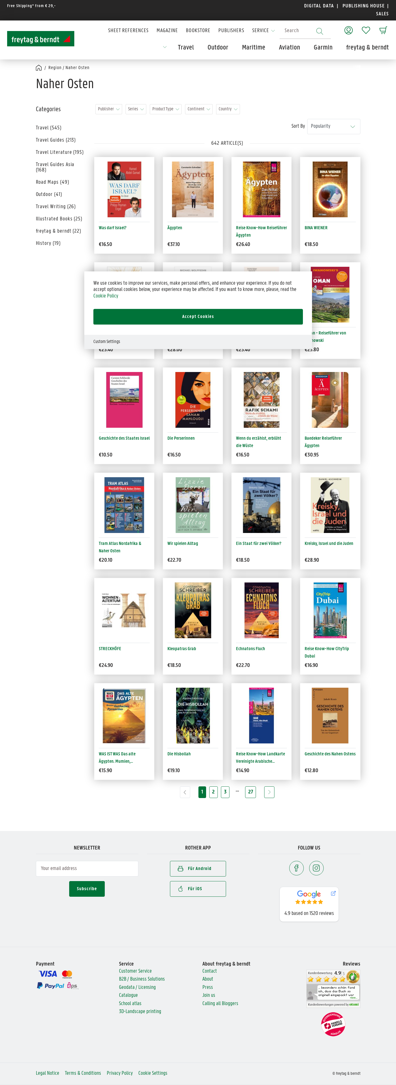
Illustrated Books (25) (59, 219)
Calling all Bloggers (220, 1004)
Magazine (167, 31)
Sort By (298, 126)
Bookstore (198, 31)
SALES (382, 14)
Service (260, 31)
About (207, 979)
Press (207, 987)
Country (225, 109)
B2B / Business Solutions (142, 979)
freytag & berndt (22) (58, 231)
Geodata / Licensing (137, 987)
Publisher (106, 109)
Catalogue (128, 995)
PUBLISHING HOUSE (363, 6)
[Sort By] (333, 127)
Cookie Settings (152, 1073)
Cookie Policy (105, 296)
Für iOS (190, 888)
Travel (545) (48, 128)
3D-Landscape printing (140, 1011)
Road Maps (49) (52, 182)
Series (133, 109)
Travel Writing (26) (56, 207)
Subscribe (87, 888)
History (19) (48, 243)
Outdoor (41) (49, 194)
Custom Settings (106, 341)
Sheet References (128, 31)
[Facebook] (296, 868)
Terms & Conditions (83, 1073)
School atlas (130, 1004)
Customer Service (135, 971)
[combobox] (305, 31)
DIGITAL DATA (319, 6)
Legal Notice (47, 1073)
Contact (209, 971)
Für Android (195, 868)
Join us (208, 995)
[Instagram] (316, 868)
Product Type (162, 109)
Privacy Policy (120, 1073)
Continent (196, 109)
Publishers (231, 31)
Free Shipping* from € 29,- (31, 6)
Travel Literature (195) (60, 152)
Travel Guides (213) (56, 140)
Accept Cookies (198, 316)
